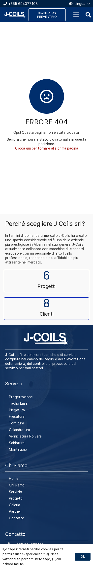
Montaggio (18, 449)
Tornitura (16, 423)
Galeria (14, 505)
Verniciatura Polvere (25, 436)
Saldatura (17, 443)
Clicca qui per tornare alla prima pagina (46, 148)
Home (13, 479)
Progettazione (21, 397)
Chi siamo (17, 485)
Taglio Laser (19, 403)
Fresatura (17, 416)
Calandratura (19, 430)
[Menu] (76, 15)
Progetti (16, 498)
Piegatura (17, 410)
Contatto (16, 518)
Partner (15, 511)
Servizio (15, 492)
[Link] (15, 15)
